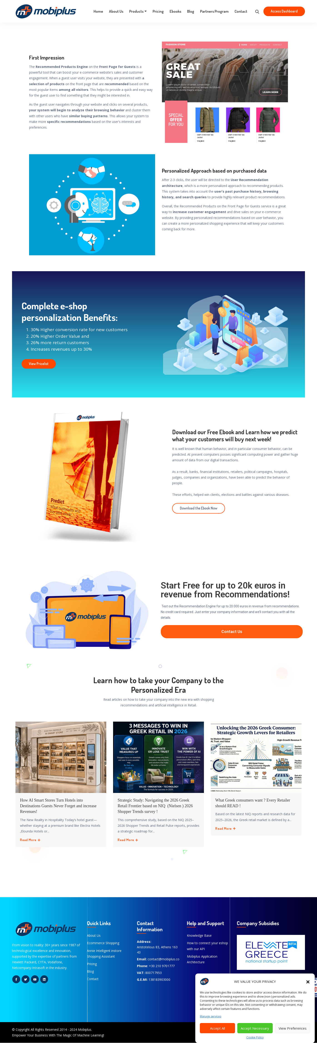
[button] (308, 981)
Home (98, 11)
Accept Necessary (255, 1028)
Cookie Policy (255, 1037)
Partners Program (214, 11)
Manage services (210, 1016)
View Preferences (293, 1028)
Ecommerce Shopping (103, 943)
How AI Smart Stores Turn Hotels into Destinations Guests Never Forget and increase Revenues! (58, 806)
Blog (190, 11)
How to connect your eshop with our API (207, 946)
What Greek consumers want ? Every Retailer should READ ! (252, 803)
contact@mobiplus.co (163, 959)
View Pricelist (39, 363)
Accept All (217, 1028)
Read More (30, 840)
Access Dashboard (284, 11)
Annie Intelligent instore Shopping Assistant (104, 954)
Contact (241, 11)
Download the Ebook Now (198, 508)
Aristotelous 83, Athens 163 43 (157, 950)
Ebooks (175, 11)
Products (136, 11)
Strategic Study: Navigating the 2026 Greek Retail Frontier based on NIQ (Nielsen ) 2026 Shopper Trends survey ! (155, 806)
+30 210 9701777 (162, 966)
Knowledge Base (199, 935)
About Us (116, 11)
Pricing (158, 11)
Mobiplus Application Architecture (202, 959)
